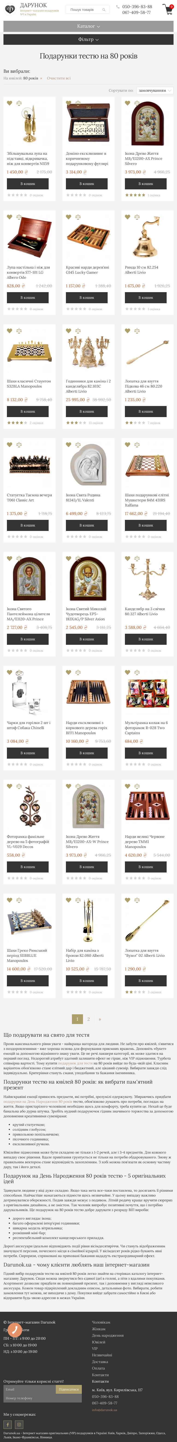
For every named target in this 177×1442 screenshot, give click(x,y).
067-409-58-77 (136, 12)
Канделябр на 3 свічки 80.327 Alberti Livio (145, 611)
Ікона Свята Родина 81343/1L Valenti (83, 497)
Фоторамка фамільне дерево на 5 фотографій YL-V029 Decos (28, 841)
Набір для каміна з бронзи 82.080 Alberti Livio (85, 955)
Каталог (86, 26)
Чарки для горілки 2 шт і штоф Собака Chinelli (28, 725)
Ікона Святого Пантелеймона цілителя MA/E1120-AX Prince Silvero (28, 614)
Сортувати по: (121, 90)
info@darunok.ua (104, 1410)
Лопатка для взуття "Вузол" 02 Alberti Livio (145, 953)
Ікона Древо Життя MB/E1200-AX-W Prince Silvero (87, 841)
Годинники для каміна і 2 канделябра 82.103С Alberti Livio (88, 386)
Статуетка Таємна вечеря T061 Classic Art (29, 497)
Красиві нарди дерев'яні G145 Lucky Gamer (87, 270)
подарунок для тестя (75, 1063)
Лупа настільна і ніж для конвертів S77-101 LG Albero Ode (28, 272)
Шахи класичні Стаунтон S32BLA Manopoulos (29, 383)
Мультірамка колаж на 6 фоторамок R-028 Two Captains (146, 727)
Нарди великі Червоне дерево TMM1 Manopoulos (145, 841)
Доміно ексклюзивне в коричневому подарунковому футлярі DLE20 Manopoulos (87, 159)
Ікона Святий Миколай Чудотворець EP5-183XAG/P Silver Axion (86, 613)
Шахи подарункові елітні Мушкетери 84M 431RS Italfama (147, 500)
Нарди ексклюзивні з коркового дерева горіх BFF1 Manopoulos (86, 727)
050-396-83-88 (134, 6)
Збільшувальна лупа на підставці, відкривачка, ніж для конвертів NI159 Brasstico (28, 159)
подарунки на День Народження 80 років (37, 1101)
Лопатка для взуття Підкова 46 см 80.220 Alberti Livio (143, 386)
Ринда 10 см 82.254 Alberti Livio (141, 270)
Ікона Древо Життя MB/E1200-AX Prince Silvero (143, 158)
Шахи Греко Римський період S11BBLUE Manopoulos (27, 955)
